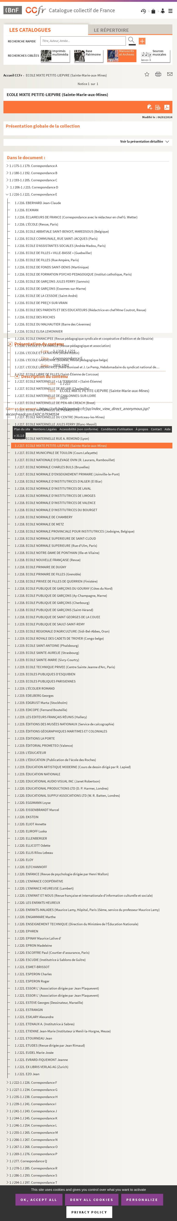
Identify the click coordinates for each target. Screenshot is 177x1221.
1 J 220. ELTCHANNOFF (31, 867)
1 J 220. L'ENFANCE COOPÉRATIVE (39, 881)
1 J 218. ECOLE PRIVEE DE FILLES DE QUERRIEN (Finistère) (56, 581)
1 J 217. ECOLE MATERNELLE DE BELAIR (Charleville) (52, 388)
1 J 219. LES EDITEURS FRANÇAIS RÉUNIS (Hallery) (51, 717)
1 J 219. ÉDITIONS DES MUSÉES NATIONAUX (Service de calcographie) (64, 724)
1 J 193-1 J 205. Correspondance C (33, 180)
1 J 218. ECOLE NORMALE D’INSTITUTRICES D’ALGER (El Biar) (58, 481)
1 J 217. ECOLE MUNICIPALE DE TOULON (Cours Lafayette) (56, 453)
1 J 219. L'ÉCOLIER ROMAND (35, 688)
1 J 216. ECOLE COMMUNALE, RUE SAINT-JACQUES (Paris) (56, 238)
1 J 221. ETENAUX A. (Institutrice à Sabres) (45, 1024)
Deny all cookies (91, 1199)
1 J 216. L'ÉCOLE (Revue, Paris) (36, 224)
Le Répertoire (111, 30)
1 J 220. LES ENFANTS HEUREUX (37, 902)
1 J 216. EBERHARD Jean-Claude (38, 203)
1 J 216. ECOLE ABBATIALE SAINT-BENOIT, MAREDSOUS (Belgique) (62, 231)
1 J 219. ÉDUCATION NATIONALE (37, 774)
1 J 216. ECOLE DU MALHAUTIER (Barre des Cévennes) (53, 324)
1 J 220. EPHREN (26, 931)
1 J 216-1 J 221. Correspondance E (33, 194)
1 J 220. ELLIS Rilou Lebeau (34, 852)
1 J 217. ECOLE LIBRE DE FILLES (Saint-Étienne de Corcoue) (57, 374)
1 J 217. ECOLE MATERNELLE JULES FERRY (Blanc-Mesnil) (56, 424)
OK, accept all (39, 1199)
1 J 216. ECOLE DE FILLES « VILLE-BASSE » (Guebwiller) (53, 253)
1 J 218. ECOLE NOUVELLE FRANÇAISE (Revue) (48, 560)
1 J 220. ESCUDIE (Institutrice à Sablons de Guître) (50, 959)
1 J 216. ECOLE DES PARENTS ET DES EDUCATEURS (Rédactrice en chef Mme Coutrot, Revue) (80, 310)
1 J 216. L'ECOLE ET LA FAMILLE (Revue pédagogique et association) (63, 345)
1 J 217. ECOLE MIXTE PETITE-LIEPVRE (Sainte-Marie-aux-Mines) (61, 445)
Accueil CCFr (12, 75)
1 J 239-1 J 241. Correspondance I (32, 1104)
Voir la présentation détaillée (141, 141)
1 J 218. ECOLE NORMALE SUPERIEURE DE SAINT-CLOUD (55, 538)
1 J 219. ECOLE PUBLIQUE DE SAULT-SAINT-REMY (50, 624)
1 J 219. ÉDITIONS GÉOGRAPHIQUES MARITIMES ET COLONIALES (61, 731)
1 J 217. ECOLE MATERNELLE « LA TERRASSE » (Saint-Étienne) (58, 381)
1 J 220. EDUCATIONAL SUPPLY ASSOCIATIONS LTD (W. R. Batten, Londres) (67, 795)
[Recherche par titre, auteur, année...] (83, 41)
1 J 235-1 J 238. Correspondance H (33, 1097)
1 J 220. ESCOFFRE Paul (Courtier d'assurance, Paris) (52, 952)
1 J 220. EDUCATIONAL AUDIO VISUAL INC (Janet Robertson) (57, 781)
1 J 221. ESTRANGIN (29, 1009)
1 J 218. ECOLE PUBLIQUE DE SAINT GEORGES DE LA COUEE (57, 617)
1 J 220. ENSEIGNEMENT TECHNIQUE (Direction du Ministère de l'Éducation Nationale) (77, 924)
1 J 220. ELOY (24, 860)
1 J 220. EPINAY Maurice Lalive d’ (38, 938)
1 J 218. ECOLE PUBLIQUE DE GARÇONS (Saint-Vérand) (54, 610)
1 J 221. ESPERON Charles (33, 974)
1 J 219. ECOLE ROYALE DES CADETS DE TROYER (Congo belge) (59, 638)
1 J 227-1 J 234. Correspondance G (33, 1089)
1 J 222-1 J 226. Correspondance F (33, 1082)
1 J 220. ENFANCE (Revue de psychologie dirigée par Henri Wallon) (62, 874)
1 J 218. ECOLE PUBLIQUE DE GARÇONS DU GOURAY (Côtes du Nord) (64, 588)
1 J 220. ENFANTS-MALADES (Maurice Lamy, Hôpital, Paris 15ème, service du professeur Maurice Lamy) (87, 910)
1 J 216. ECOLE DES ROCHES (35, 317)
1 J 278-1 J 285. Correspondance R (33, 1168)
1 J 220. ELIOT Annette (30, 824)
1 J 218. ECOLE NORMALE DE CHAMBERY (43, 517)
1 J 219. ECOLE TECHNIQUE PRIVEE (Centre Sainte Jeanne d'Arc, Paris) (65, 667)
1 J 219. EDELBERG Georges (34, 695)
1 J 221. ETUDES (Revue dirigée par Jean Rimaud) (50, 1045)
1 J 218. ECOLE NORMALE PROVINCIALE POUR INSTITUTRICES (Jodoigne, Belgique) (75, 531)
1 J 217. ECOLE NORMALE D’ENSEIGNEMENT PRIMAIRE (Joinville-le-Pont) (67, 474)
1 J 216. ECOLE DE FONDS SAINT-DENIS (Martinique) (52, 267)
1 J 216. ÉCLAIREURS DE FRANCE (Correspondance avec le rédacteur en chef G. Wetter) (76, 217)
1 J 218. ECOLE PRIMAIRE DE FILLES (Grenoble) (48, 574)
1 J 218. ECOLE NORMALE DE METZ (39, 524)
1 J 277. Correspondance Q (28, 1161)
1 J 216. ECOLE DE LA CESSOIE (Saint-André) (46, 295)
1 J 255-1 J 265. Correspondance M (33, 1132)
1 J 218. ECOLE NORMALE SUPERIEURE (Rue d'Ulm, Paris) (56, 545)
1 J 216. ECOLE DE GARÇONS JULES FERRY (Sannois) (52, 281)
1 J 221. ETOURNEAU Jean (33, 1038)
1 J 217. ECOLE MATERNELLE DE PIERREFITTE (47, 410)
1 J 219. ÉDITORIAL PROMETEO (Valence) (44, 745)
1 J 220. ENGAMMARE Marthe (35, 917)
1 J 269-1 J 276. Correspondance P (33, 1154)
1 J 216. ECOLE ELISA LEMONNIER (39, 331)
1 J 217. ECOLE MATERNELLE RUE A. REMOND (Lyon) (52, 438)
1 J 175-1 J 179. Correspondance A (33, 166)
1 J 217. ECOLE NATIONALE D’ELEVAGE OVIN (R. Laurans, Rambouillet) (65, 460)
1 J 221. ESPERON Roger (32, 981)
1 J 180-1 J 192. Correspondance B (33, 173)
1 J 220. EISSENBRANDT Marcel (37, 810)
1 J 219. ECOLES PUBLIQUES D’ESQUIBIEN (45, 674)
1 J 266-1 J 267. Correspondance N (33, 1139)
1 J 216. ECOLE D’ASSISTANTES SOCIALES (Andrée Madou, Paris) (60, 245)
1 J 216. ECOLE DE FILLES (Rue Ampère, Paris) (47, 260)
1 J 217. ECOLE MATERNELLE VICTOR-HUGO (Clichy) (52, 431)
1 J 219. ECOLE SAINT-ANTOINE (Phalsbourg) (47, 645)
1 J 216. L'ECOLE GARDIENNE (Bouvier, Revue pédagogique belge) (61, 360)
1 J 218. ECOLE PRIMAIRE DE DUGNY (40, 567)
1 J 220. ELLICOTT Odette (32, 845)
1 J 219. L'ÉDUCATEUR (30, 752)
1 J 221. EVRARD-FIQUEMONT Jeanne (41, 1059)
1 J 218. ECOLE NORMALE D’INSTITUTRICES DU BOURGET (56, 510)
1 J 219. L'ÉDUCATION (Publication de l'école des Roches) (55, 760)
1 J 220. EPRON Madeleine (33, 945)
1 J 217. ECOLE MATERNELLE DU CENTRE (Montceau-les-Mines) (60, 417)
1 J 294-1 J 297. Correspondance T (33, 1182)
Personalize (142, 1199)
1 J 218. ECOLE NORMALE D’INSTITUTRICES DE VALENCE (55, 503)
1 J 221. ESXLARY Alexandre (34, 1017)
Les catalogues (30, 29)
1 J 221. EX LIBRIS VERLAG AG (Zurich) (41, 1067)
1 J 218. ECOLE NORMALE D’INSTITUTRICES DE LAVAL (53, 488)
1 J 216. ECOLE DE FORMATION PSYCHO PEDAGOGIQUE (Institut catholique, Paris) (73, 274)
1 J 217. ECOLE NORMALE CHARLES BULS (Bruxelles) (52, 467)
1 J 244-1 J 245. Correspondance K (33, 1118)
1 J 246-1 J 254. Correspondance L (33, 1125)
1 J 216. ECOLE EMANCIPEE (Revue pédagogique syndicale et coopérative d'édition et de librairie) (84, 338)
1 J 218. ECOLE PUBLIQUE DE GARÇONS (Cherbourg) (52, 602)
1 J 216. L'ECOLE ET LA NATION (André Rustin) (47, 353)
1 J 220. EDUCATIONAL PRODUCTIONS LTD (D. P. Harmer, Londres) (62, 788)
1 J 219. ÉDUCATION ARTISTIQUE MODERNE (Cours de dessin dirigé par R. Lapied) (73, 767)
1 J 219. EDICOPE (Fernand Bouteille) (41, 710)
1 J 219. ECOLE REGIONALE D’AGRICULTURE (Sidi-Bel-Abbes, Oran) (62, 631)
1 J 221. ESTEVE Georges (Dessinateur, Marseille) (49, 1002)
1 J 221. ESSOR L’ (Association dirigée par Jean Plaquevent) (57, 988)
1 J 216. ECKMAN (26, 210)
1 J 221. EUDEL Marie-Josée (34, 1052)
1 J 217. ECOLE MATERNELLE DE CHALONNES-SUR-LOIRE (55, 395)
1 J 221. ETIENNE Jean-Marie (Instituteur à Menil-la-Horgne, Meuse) (63, 1031)
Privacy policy (89, 1212)
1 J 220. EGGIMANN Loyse (32, 802)
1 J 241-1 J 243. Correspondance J (33, 1111)
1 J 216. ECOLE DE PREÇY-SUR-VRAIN (41, 303)
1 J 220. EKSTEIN (26, 817)
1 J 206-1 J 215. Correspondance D (33, 187)
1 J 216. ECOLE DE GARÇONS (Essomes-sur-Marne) (50, 288)
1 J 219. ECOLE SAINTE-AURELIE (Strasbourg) (47, 652)
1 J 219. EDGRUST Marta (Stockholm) (41, 702)
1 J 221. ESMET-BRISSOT (32, 967)
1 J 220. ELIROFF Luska (31, 831)
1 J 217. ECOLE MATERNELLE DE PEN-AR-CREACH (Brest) (55, 403)
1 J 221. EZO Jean (27, 1074)
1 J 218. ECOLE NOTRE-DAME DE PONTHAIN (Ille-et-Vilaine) (57, 552)
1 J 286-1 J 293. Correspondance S (33, 1175)
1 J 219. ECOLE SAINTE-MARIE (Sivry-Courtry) (47, 660)
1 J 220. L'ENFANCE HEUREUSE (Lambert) (44, 888)
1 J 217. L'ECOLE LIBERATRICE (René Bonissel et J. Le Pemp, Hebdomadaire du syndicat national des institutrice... (87, 367)
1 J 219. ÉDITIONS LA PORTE (35, 738)
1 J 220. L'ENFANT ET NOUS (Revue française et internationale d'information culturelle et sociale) (84, 895)
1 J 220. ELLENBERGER (31, 838)
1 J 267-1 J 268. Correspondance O (33, 1147)
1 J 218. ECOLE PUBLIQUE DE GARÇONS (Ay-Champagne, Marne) (61, 595)
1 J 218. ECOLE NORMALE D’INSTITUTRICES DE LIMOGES (55, 495)
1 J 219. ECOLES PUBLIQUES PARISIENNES (45, 681)
